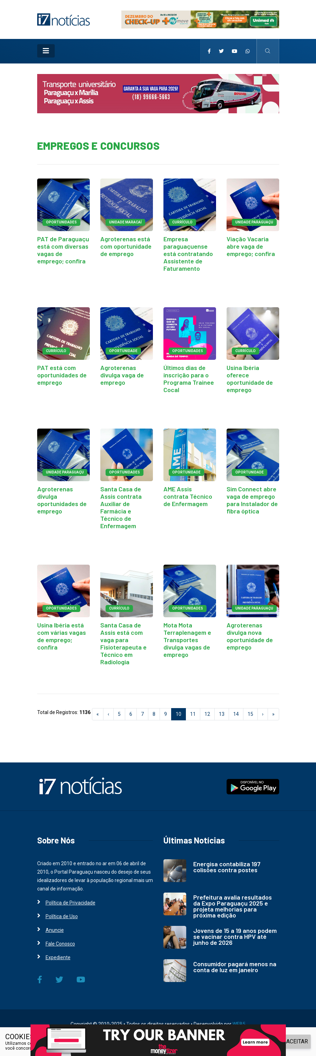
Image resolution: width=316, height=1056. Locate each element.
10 (181, 714)
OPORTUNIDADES (61, 222)
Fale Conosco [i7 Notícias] (60, 944)
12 (207, 714)
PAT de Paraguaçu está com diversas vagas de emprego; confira (63, 250)
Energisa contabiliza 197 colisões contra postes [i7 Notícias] (227, 867)
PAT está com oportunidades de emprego (62, 375)
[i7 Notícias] (63, 19)
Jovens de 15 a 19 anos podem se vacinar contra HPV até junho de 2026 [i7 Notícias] (235, 936)
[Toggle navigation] (46, 51)
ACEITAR (297, 1041)
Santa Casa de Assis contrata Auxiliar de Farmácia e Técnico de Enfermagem (121, 507)
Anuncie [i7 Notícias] (55, 930)
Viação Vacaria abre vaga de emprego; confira (251, 246)
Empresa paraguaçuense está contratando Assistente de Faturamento (188, 253)
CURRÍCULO (182, 222)
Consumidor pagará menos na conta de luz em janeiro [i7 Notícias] (234, 967)
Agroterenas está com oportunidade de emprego (126, 246)
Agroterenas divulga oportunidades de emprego (62, 500)
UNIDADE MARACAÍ (125, 222)
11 (193, 714)
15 (250, 714)
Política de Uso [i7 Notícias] (62, 916)
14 (236, 714)
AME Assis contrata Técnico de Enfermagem (187, 496)
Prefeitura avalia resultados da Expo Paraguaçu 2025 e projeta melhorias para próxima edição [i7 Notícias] (232, 906)
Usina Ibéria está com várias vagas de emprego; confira (61, 636)
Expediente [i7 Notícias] (58, 957)
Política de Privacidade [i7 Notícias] (70, 903)
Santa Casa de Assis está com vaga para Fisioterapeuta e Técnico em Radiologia (123, 643)
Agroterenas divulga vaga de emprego (122, 375)
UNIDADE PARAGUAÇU (254, 222)
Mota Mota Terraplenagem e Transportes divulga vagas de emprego (187, 639)
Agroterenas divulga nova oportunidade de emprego (250, 636)
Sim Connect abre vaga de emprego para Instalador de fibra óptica (252, 500)
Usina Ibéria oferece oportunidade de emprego (250, 379)
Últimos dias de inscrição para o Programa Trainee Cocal (188, 379)
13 (221, 714)
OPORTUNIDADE (123, 351)
